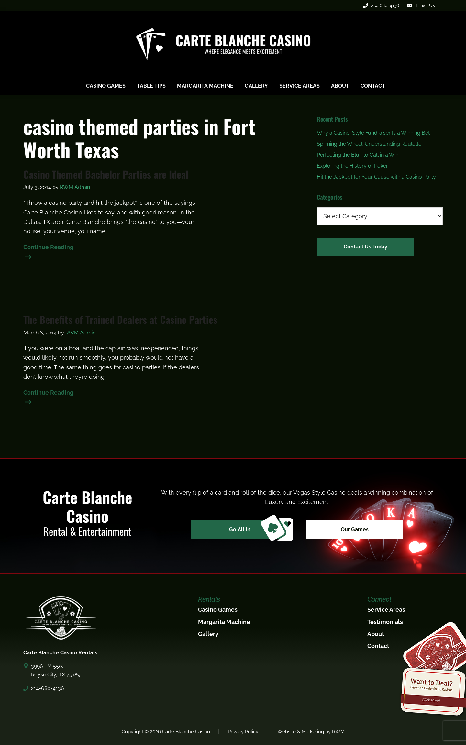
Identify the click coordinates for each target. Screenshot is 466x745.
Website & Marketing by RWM (311, 732)
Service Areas (386, 609)
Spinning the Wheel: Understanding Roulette (369, 144)
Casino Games (218, 609)
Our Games (355, 529)
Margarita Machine (224, 622)
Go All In (258, 529)
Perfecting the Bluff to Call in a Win (357, 155)
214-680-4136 (381, 5)
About (375, 633)
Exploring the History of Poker (352, 166)
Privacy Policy (243, 732)
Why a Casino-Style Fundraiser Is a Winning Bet (373, 133)
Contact (378, 645)
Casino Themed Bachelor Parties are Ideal (105, 174)
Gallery (208, 633)
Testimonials (385, 622)
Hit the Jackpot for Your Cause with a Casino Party (376, 177)
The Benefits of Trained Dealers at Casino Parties (120, 319)
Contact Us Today (365, 247)
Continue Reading (48, 248)
